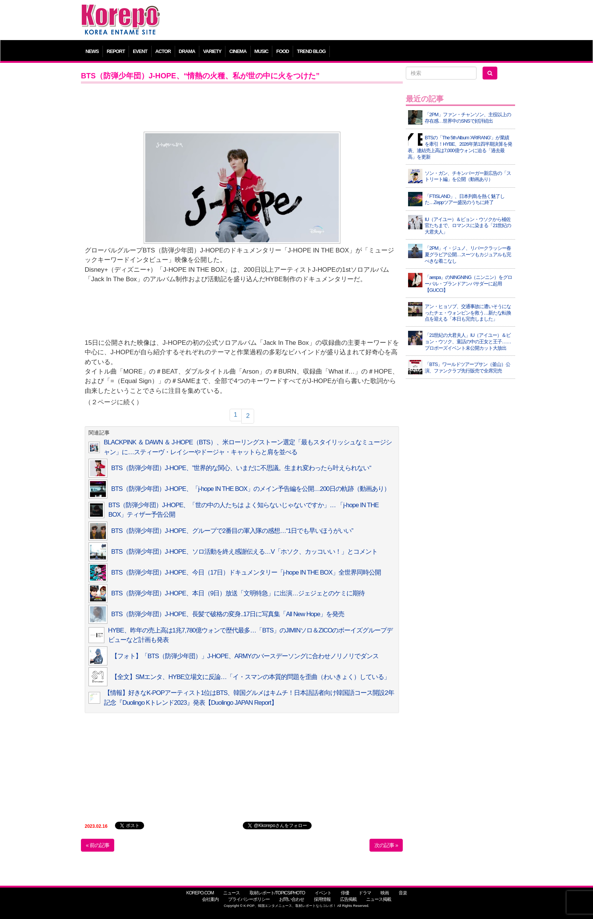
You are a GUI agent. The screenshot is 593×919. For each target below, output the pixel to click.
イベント (323, 893)
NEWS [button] (92, 51)
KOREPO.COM (200, 893)
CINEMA (237, 51)
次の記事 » (386, 845)
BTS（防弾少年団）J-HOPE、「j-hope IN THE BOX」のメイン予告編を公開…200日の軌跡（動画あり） (250, 488)
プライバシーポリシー (249, 899)
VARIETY (212, 51)
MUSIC (262, 51)
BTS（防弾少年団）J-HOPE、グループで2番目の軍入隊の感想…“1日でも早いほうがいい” (232, 530)
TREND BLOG (311, 51)
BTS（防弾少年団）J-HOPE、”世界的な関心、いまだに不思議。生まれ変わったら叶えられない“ (241, 468)
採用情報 (322, 899)
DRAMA (187, 51)
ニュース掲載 (378, 899)
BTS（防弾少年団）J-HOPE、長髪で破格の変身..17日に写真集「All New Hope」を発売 (227, 614)
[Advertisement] (351, 21)
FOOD (282, 51)
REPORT (116, 51)
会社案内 (210, 899)
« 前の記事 (97, 845)
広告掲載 (348, 899)
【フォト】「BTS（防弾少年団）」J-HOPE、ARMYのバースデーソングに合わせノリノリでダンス (245, 656)
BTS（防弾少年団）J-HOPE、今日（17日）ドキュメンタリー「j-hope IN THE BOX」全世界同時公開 (246, 572)
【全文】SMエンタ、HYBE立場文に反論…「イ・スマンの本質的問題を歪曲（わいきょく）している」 (250, 677)
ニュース (231, 893)
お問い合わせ (291, 899)
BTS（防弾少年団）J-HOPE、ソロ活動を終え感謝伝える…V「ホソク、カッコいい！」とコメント (244, 551)
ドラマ (365, 893)
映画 (384, 893)
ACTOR (163, 51)
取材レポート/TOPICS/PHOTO (277, 893)
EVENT (140, 51)
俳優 (345, 893)
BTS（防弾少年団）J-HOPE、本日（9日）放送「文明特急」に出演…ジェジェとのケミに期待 (238, 593)
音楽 (403, 893)
